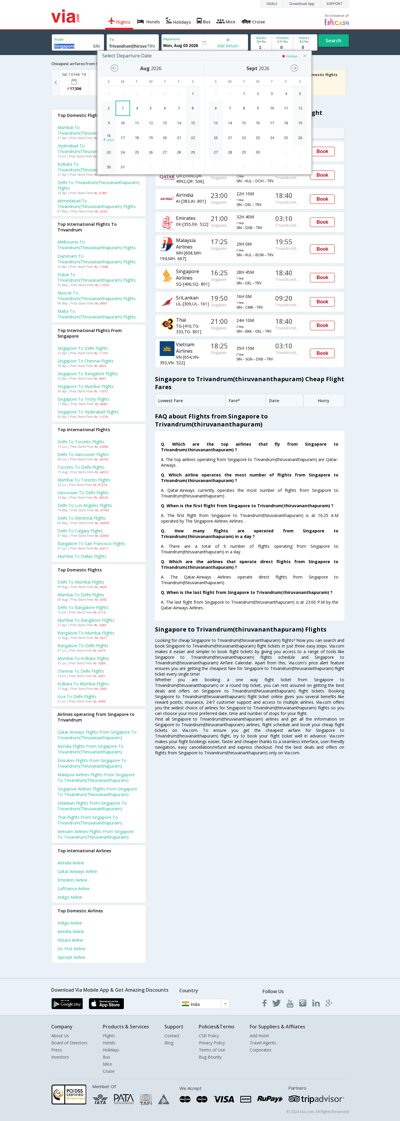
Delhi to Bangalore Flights (82, 607)
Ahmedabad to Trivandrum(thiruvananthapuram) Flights (96, 203)
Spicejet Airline (71, 957)
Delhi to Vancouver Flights (83, 454)
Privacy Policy (212, 1043)
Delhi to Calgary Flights (80, 531)
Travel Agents (263, 1043)
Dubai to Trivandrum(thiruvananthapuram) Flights (96, 277)
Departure (171, 39)
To (111, 39)
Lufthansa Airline (73, 888)
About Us (60, 1035)
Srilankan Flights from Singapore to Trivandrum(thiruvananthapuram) (92, 805)
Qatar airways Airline (77, 871)
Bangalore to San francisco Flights (91, 543)
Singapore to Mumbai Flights (85, 386)
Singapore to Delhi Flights (82, 348)
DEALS (272, 3)
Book (322, 151)
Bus (106, 1057)
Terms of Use (212, 1050)
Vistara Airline (70, 940)
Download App (301, 3)
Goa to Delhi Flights (77, 696)
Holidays (111, 1050)
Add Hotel (259, 1035)
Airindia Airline (70, 863)
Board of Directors (69, 1043)
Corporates (260, 1050)
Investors (60, 1057)
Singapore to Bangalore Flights (87, 373)
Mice (107, 1064)
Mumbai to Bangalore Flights (85, 620)
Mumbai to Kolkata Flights (83, 658)
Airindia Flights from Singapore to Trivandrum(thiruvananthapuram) (90, 749)
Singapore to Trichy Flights (83, 399)
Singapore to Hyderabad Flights (88, 412)
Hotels (109, 1043)
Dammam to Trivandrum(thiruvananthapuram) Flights (96, 259)
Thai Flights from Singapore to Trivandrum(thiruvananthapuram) (89, 820)
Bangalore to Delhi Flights (82, 645)
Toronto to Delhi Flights (81, 467)
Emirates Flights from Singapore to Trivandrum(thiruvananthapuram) (92, 763)
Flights (109, 1035)
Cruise (109, 1071)
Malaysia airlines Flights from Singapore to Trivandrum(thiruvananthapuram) (96, 777)
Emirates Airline (72, 880)
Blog (168, 1043)
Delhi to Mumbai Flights (80, 582)
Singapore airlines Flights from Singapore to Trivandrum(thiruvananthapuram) (97, 791)
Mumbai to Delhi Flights (80, 594)
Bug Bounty (210, 1057)
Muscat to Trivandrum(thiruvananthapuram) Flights (96, 295)
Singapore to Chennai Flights (85, 361)
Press (56, 1050)
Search (333, 40)
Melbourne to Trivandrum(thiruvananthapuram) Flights (96, 244)
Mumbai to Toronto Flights (84, 480)
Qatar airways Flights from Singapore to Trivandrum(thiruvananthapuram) (97, 734)
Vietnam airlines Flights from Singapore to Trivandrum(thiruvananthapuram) (95, 834)
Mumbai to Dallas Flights (81, 556)
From (59, 39)
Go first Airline (71, 948)
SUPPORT (335, 3)
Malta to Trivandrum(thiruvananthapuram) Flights (96, 314)
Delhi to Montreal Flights (81, 518)
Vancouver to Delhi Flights (83, 492)
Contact (172, 1035)
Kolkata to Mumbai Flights (83, 684)
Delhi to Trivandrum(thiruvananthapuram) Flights (98, 185)
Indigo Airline (69, 897)
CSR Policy (209, 1035)
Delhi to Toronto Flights (81, 441)
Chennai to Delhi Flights (80, 671)
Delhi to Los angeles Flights (84, 505)
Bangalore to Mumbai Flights (85, 633)
